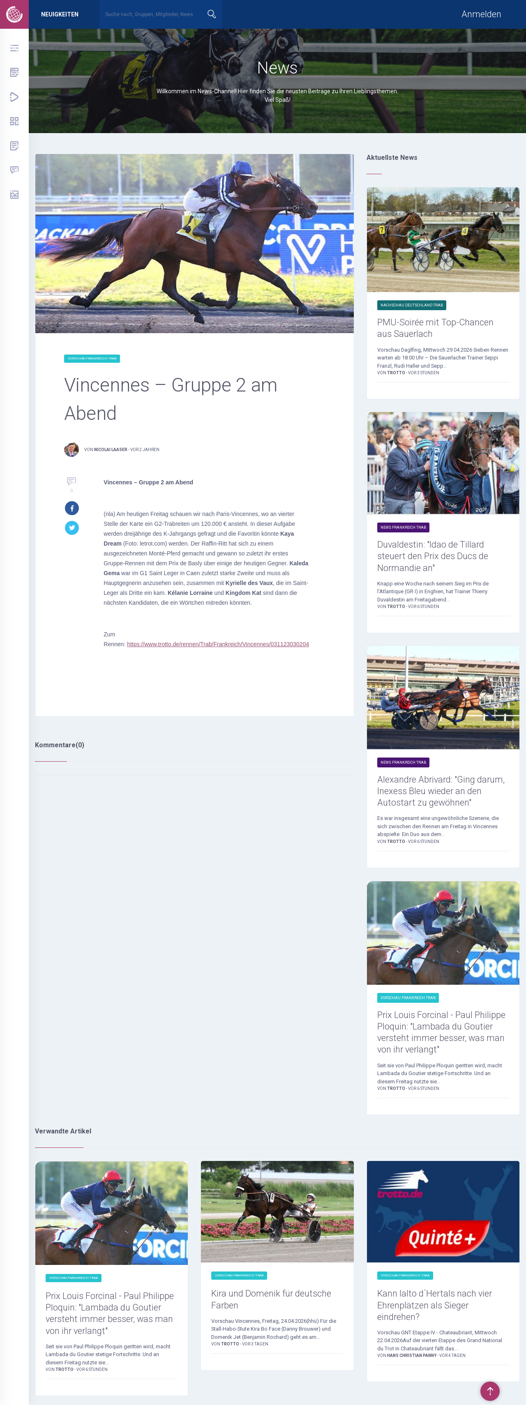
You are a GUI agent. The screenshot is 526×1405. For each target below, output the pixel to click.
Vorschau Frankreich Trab (92, 358)
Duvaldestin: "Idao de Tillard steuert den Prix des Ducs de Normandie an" (433, 557)
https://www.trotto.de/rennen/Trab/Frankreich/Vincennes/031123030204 (217, 644)
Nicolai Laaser (110, 449)
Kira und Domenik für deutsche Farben (272, 1301)
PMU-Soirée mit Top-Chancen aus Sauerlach (435, 328)
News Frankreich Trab (403, 528)
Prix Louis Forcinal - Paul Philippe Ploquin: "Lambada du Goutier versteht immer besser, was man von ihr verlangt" (442, 1034)
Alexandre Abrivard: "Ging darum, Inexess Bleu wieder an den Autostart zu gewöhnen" (442, 792)
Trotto (396, 373)
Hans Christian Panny (412, 1358)
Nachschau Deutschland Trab (412, 305)
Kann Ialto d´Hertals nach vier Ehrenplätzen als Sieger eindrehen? (435, 1307)
